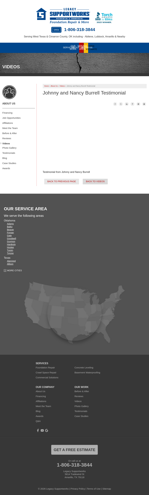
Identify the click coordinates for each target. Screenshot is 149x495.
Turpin (10, 250)
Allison (10, 264)
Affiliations (7, 123)
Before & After (9, 133)
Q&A (38, 420)
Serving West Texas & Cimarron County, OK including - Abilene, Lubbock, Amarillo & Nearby (74, 36)
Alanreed (11, 261)
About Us (8, 103)
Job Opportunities (11, 117)
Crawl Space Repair (46, 372)
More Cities (14, 270)
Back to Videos (95, 181)
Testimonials (8, 152)
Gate (9, 235)
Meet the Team (10, 128)
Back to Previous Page (61, 181)
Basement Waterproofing (87, 372)
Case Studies (9, 163)
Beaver (10, 229)
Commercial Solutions (47, 377)
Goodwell (11, 238)
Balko (9, 226)
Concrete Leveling (83, 367)
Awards (6, 168)
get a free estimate (74, 449)
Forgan (10, 232)
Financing (7, 112)
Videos (6, 143)
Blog (4, 158)
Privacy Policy (77, 488)
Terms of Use (93, 488)
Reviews (6, 138)
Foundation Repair (45, 367)
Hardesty (11, 244)
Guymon (11, 241)
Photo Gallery (9, 147)
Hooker (10, 247)
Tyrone (10, 253)
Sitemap (106, 488)
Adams (10, 223)
